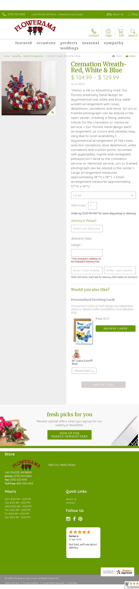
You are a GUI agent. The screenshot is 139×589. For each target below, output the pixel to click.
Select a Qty (78, 205)
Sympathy (16, 56)
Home (6, 56)
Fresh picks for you (69, 419)
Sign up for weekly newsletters (69, 435)
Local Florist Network (53, 583)
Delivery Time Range (81, 242)
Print (117, 56)
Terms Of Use (12, 583)
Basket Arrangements (33, 56)
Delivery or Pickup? (83, 220)
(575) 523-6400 (16, 14)
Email (131, 56)
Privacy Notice (30, 583)
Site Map (72, 583)
